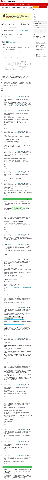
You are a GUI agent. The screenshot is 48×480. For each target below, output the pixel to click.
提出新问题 (43, 7)
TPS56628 (37, 21)
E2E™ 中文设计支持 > (5, 4)
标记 (40, 29)
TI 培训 (18, 4)
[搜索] (29, 1)
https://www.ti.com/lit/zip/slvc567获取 (15, 104)
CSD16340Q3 (37, 27)
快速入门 (22, 4)
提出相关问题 (35, 7)
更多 (40, 31)
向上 (4, 108)
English (27, 4)
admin (4, 27)
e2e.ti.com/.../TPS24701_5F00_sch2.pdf (12, 409)
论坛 (11, 4)
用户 (46, 1)
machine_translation (38, 23)
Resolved (35, 11)
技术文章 (14, 4)
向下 (7, 108)
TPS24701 (37, 25)
